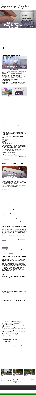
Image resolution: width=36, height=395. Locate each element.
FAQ (2, 45)
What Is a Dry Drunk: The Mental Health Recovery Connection (6, 380)
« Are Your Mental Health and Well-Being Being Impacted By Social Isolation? (7, 348)
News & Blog (2, 4)
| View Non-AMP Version (10, 389)
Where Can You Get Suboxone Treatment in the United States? (11, 39)
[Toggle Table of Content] (2, 34)
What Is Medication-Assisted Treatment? (8, 35)
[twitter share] (6, 344)
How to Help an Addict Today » (22, 348)
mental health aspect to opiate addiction (9, 226)
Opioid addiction (4, 71)
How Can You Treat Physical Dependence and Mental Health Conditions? (12, 38)
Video (3, 40)
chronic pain (13, 73)
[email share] (8, 344)
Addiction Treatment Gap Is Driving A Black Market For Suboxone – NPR (12, 44)
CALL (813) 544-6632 (18, 394)
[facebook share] (5, 344)
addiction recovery (8, 83)
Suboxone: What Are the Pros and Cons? (8, 36)
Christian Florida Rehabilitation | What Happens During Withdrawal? (18, 381)
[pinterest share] (9, 344)
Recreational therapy (5, 250)
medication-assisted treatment (20, 83)
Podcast (3, 43)
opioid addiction (11, 114)
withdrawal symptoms (23, 158)
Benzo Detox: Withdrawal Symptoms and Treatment (28, 380)
